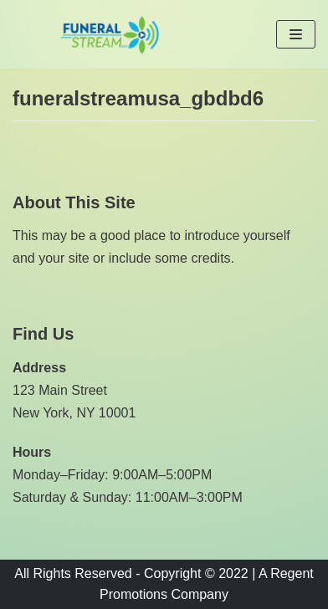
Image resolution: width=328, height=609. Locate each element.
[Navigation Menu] (295, 34)
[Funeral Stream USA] (109, 34)
